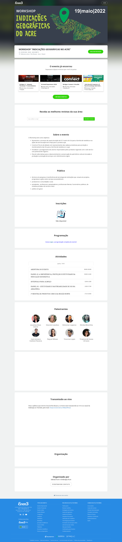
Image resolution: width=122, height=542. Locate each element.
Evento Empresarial (42, 506)
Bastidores (90, 541)
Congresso (40, 514)
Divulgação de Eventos (68, 510)
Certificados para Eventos (68, 529)
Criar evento (91, 506)
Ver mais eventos (61, 97)
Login (104, 2)
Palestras (39, 527)
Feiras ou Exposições (42, 532)
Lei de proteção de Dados (66, 541)
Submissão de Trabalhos (68, 519)
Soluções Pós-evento (67, 516)
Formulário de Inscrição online (70, 523)
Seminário (39, 519)
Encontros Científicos (42, 529)
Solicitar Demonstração (93, 510)
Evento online (40, 510)
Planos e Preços (92, 514)
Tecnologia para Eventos (68, 521)
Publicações (65, 506)
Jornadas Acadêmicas (42, 523)
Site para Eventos (66, 527)
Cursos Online (40, 525)
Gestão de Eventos (67, 514)
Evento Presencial (41, 508)
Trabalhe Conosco (33, 541)
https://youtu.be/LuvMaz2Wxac (60, 408)
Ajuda (89, 521)
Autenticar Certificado (93, 516)
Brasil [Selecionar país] (23, 527)
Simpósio (39, 516)
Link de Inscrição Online (68, 525)
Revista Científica (66, 508)
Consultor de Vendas (93, 512)
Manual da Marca (44, 541)
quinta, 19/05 (61, 263)
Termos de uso (54, 541)
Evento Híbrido (41, 512)
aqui (51, 242)
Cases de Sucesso (92, 508)
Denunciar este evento (61, 495)
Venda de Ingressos (67, 512)
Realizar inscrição (95, 51)
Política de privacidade (80, 541)
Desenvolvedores (92, 519)
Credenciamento (66, 532)
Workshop (39, 521)
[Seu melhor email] (55, 119)
